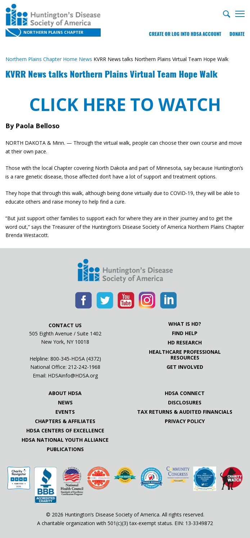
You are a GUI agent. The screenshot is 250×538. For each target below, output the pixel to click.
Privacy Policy (185, 421)
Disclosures (184, 402)
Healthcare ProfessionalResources (185, 355)
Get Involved (185, 367)
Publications (65, 449)
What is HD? (184, 324)
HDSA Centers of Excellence (65, 430)
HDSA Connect (185, 393)
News (65, 402)
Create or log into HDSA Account (185, 34)
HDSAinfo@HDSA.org (73, 375)
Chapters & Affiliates (65, 421)
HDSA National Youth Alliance (65, 440)
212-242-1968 (84, 366)
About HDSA (65, 393)
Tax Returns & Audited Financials (184, 412)
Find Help (184, 333)
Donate (237, 34)
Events (65, 412)
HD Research (185, 342)
